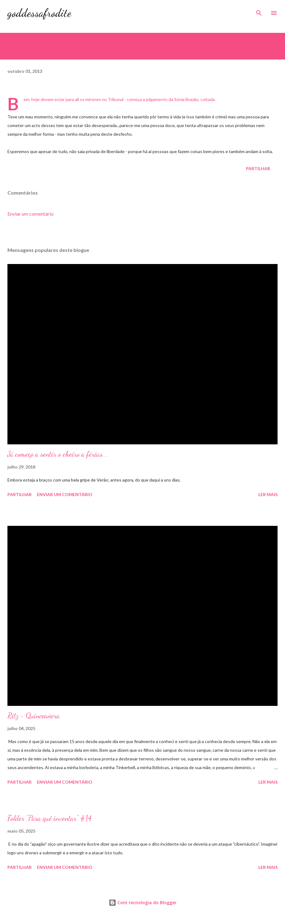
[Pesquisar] (259, 11)
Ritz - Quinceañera (33, 715)
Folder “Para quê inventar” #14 (49, 818)
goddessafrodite (39, 13)
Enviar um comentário (30, 214)
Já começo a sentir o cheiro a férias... (57, 454)
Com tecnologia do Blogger (143, 902)
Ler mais (268, 494)
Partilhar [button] (258, 168)
